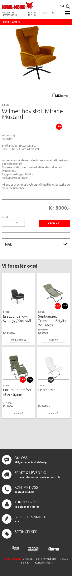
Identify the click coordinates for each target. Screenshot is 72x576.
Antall (5, 217)
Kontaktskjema (44, 562)
